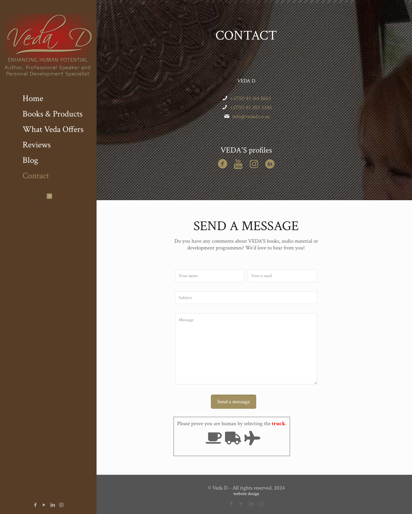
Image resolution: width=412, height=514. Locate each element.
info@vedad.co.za (250, 116)
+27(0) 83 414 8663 (250, 98)
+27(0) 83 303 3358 (251, 107)
